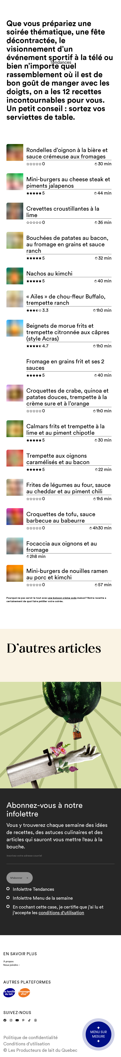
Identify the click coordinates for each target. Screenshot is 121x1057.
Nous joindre (11, 965)
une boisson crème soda (62, 598)
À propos (8, 961)
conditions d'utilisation (61, 913)
